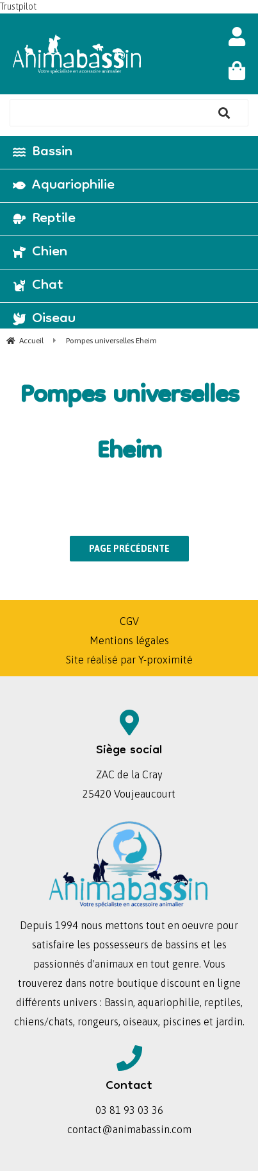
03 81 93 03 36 (129, 1110)
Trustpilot (18, 6)
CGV (129, 621)
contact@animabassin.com (129, 1129)
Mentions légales (129, 640)
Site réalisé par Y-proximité (129, 659)
